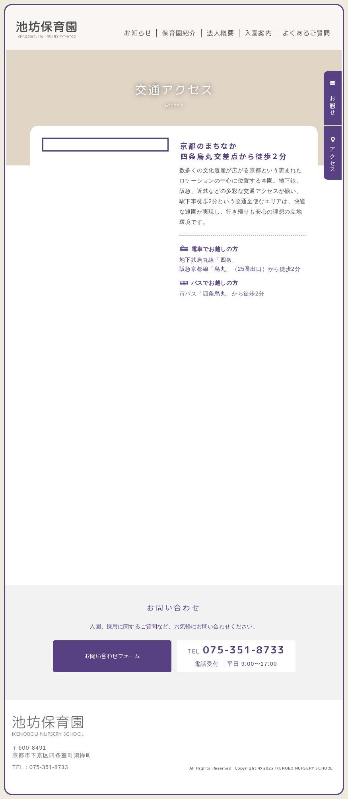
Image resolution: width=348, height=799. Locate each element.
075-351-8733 (243, 650)
